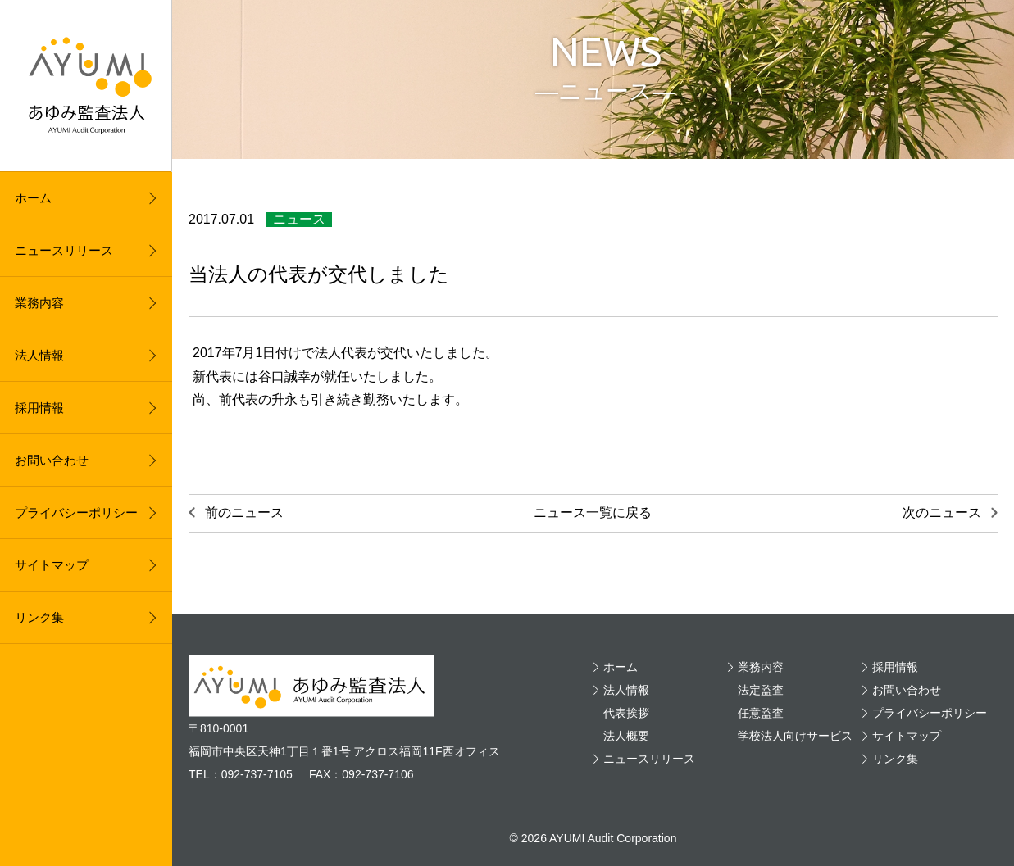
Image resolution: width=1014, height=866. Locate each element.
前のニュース (244, 512)
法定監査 (761, 689)
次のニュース (942, 512)
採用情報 (39, 408)
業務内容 (39, 303)
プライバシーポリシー (76, 512)
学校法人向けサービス (795, 735)
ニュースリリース (64, 250)
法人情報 (39, 355)
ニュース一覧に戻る (593, 512)
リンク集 (39, 617)
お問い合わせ (52, 460)
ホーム (33, 198)
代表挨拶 (626, 712)
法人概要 (626, 735)
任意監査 (761, 712)
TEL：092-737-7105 (241, 774)
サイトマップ (52, 565)
